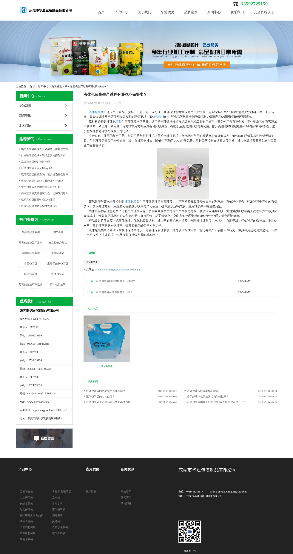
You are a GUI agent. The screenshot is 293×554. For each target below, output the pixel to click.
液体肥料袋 (58, 533)
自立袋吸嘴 (30, 274)
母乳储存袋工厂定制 (30, 242)
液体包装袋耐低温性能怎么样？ (114, 292)
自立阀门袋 (26, 497)
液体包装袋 (57, 274)
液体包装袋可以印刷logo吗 (36, 168)
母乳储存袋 (26, 509)
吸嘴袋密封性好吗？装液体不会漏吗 (42, 180)
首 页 (33, 86)
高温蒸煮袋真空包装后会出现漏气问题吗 (44, 193)
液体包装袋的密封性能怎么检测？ (115, 281)
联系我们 (237, 12)
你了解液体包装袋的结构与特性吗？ (208, 396)
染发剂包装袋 (28, 527)
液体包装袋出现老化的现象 (202, 391)
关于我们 (144, 12)
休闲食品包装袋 (30, 253)
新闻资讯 (56, 86)
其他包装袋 (26, 539)
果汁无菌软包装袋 (57, 263)
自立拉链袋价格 (58, 242)
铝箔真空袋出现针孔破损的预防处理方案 (44, 149)
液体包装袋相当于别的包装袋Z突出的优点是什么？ (216, 402)
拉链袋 (56, 521)
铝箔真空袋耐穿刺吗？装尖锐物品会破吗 (44, 174)
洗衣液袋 (58, 232)
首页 (101, 12)
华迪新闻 (25, 105)
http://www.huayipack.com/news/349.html (119, 269)
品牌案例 (191, 12)
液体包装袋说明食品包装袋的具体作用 (108, 402)
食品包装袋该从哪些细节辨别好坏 (40, 187)
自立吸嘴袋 (57, 253)
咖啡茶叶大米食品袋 (31, 515)
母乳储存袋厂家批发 (30, 284)
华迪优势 (167, 12)
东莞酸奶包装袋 (30, 232)
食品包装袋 (30, 263)
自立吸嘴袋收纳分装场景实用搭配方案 (43, 155)
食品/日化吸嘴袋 (61, 491)
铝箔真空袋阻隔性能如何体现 (38, 199)
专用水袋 (57, 503)
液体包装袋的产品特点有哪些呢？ (105, 391)
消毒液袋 (57, 515)
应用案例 (92, 469)
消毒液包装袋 (28, 533)
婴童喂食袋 (26, 491)
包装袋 (159, 116)
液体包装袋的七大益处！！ (102, 396)
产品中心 (121, 12)
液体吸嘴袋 (26, 521)
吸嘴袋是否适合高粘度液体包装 (39, 206)
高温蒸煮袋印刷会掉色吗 (35, 161)
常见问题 (25, 125)
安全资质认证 (264, 12)
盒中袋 (56, 497)
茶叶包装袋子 (58, 284)
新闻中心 (214, 12)
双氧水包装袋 (60, 527)
